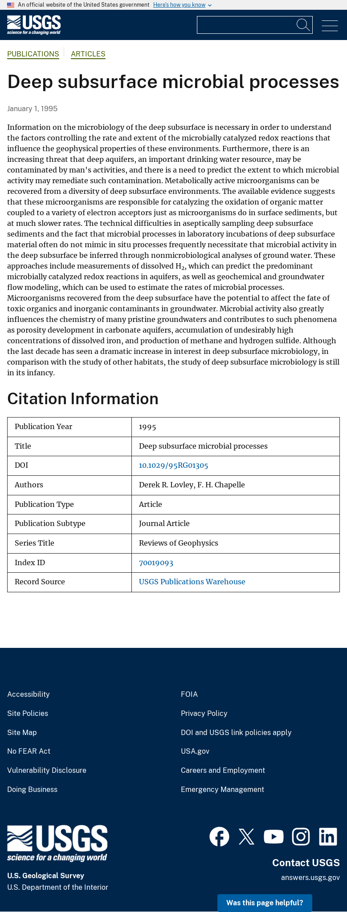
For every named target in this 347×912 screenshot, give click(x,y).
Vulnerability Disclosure (46, 771)
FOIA (189, 695)
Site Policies (27, 714)
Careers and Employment (223, 771)
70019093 (156, 562)
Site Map (22, 733)
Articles (88, 54)
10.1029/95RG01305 (173, 465)
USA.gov (195, 751)
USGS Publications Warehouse (192, 582)
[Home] (34, 32)
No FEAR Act (28, 751)
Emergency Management (222, 790)
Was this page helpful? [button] (264, 903)
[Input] (255, 25)
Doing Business (32, 790)
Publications (33, 54)
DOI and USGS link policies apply (236, 733)
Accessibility (28, 695)
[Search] (304, 25)
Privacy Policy (204, 714)
